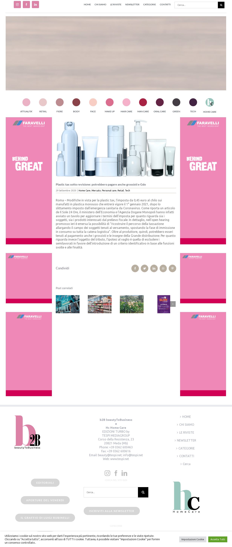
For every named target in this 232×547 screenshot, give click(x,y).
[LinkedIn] (124, 473)
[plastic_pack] (116, 147)
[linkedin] (35, 4)
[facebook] (26, 4)
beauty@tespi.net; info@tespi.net (120, 455)
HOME (186, 416)
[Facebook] (116, 473)
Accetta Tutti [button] (218, 539)
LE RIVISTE (186, 432)
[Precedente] (58, 304)
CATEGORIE (186, 448)
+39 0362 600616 (119, 451)
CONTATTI (186, 456)
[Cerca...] (196, 5)
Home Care (84, 190)
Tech (127, 190)
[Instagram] (107, 473)
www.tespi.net (119, 459)
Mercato (96, 190)
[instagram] (17, 4)
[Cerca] (221, 5)
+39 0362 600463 (121, 447)
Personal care (109, 190)
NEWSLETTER (186, 440)
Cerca (187, 464)
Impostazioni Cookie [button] (192, 539)
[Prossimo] (173, 304)
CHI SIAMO (186, 424)
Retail (121, 190)
